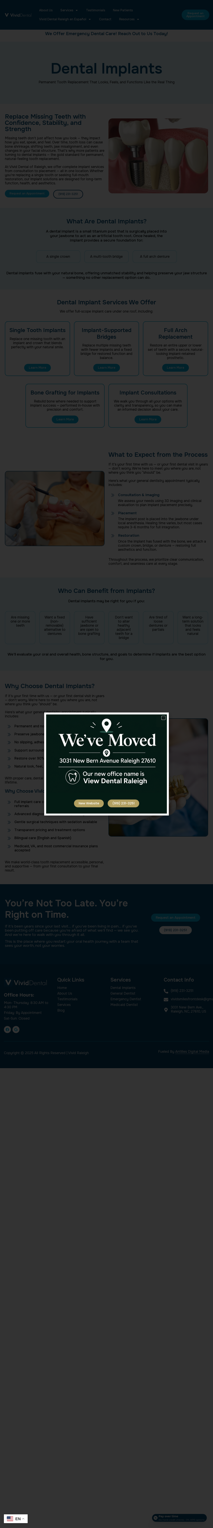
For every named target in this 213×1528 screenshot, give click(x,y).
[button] (163, 717)
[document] (106, 764)
